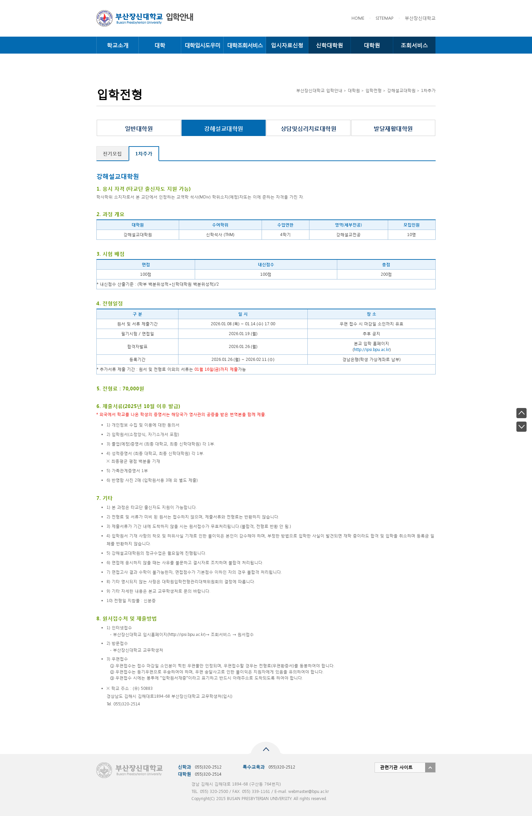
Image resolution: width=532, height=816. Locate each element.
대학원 (372, 44)
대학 (159, 44)
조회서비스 (414, 44)
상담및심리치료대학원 (309, 128)
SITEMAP (385, 18)
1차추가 (143, 153)
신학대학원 (329, 44)
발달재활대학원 (393, 128)
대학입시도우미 (202, 44)
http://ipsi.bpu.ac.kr (372, 349)
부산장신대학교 (420, 18)
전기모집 (112, 153)
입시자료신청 (287, 44)
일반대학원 (139, 128)
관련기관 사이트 (396, 767)
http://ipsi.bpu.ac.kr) (187, 634)
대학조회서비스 (245, 44)
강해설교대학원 (223, 128)
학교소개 (118, 44)
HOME (358, 18)
